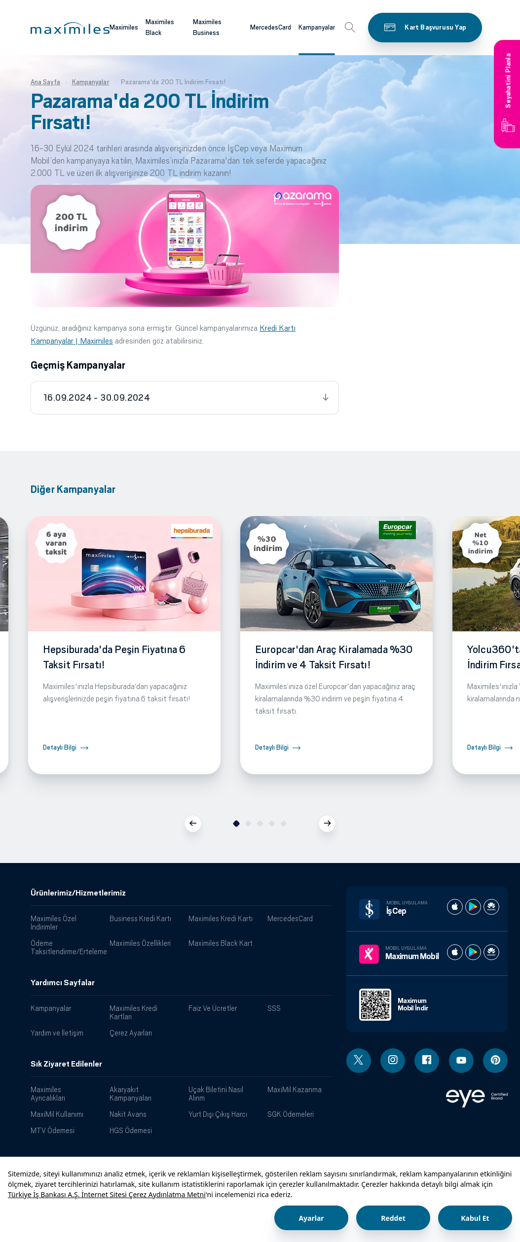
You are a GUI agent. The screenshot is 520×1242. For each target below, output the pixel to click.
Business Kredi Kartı (140, 918)
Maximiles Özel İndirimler (53, 922)
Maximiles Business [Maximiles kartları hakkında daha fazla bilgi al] (207, 27)
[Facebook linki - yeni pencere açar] (426, 1060)
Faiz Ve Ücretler (212, 1008)
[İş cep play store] (473, 907)
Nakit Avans (128, 1114)
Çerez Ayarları (131, 1033)
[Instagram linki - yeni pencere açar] (392, 1060)
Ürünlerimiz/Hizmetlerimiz (78, 893)
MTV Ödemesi (52, 1130)
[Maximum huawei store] (491, 952)
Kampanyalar (51, 1008)
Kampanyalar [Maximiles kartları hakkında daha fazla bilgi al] (316, 27)
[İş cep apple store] (455, 907)
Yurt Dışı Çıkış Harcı (217, 1114)
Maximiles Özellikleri (140, 943)
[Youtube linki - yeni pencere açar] (461, 1060)
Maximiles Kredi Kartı (220, 918)
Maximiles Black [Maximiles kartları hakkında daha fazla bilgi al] (160, 27)
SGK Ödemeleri (290, 1114)
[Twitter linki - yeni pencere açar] (358, 1060)
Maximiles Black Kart (220, 943)
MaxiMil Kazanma (294, 1089)
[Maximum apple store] (455, 952)
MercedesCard (290, 918)
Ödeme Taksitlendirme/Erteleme (66, 947)
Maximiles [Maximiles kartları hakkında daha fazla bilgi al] (124, 27)
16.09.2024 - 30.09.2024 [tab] (96, 398)
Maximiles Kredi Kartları (133, 1012)
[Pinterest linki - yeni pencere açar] (495, 1060)
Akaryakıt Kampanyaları (130, 1093)
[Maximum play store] (473, 952)
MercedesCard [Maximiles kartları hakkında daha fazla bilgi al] (270, 27)
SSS (274, 1008)
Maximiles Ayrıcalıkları (48, 1093)
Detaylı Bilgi (59, 747)
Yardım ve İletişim (57, 1033)
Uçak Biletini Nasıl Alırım (215, 1093)
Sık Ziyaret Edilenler (66, 1064)
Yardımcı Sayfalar (63, 982)
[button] (70, 28)
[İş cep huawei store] (491, 907)
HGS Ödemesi (131, 1130)
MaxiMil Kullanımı (57, 1114)
